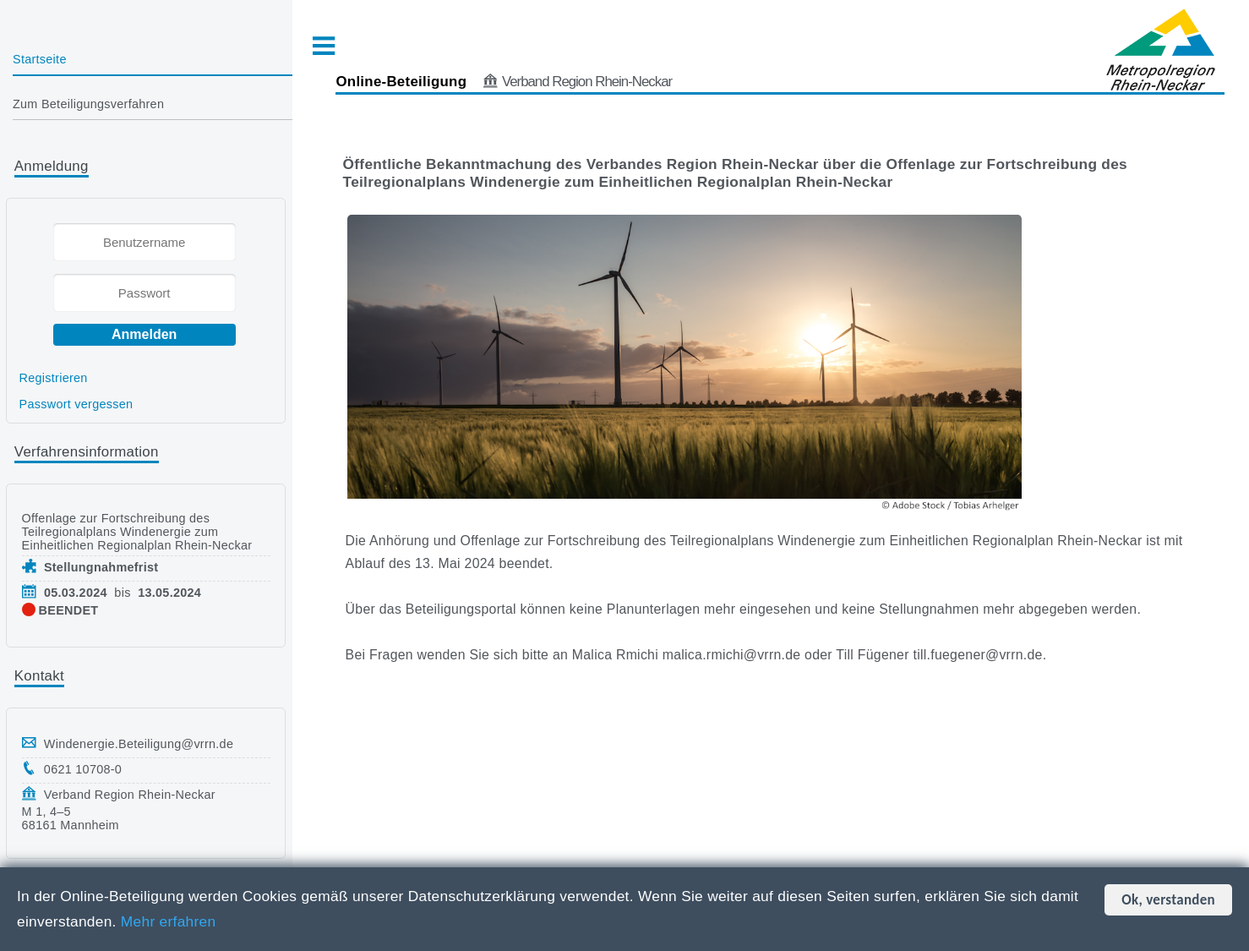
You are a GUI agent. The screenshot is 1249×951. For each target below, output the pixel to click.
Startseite (40, 59)
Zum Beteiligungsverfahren (88, 104)
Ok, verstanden (1168, 900)
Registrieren (53, 378)
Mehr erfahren (168, 921)
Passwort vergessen (76, 404)
